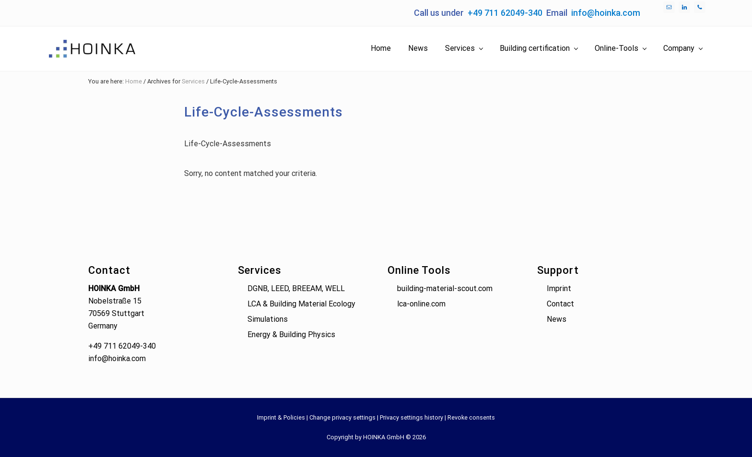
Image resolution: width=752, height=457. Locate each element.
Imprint (559, 288)
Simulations (267, 319)
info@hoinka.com (605, 13)
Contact (560, 303)
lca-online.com (421, 303)
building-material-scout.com (445, 288)
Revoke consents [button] (471, 417)
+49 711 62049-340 (505, 13)
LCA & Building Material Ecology (301, 303)
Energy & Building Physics (291, 334)
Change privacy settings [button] (342, 417)
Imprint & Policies (281, 417)
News (556, 319)
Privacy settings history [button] (411, 417)
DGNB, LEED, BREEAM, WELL (296, 288)
